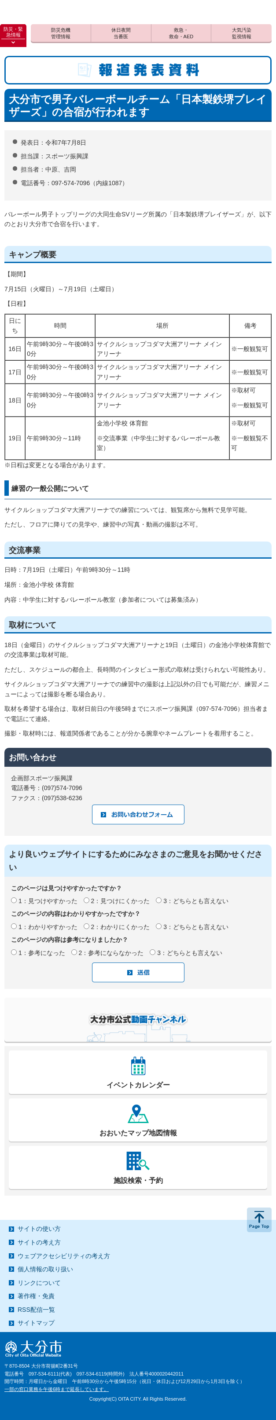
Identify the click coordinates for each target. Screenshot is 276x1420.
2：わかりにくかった (120, 926)
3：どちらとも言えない (195, 900)
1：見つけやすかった (47, 900)
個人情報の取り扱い (45, 1269)
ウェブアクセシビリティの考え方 (64, 1255)
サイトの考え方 (39, 1242)
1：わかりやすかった (47, 926)
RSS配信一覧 (36, 1309)
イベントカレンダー (138, 1085)
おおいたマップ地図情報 (138, 1133)
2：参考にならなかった (111, 952)
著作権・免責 (36, 1295)
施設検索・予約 (138, 1180)
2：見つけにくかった (120, 900)
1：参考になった (41, 952)
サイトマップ (36, 1322)
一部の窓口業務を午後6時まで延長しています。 (56, 1389)
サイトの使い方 (39, 1228)
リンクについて (39, 1282)
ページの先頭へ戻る (259, 1220)
